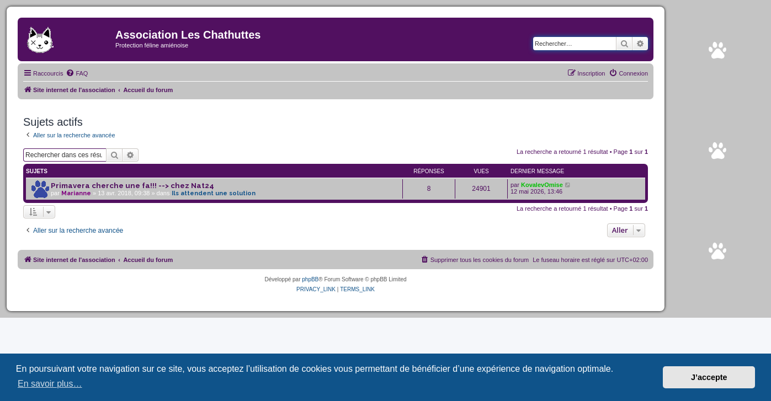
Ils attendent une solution (214, 193)
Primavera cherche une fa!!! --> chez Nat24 (132, 185)
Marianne (76, 193)
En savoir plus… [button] (50, 383)
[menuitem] (77, 73)
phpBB (310, 279)
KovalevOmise (542, 184)
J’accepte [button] (709, 377)
